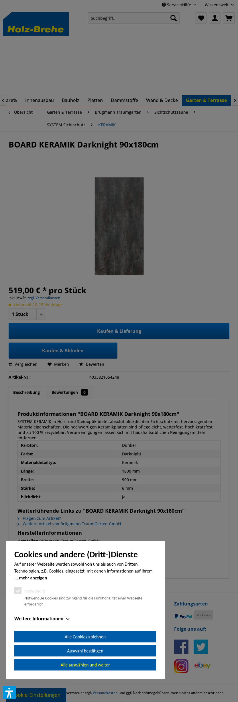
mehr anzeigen (33, 578)
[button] (9, 692)
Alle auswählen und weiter (85, 665)
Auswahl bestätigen (85, 651)
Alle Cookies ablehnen (85, 637)
